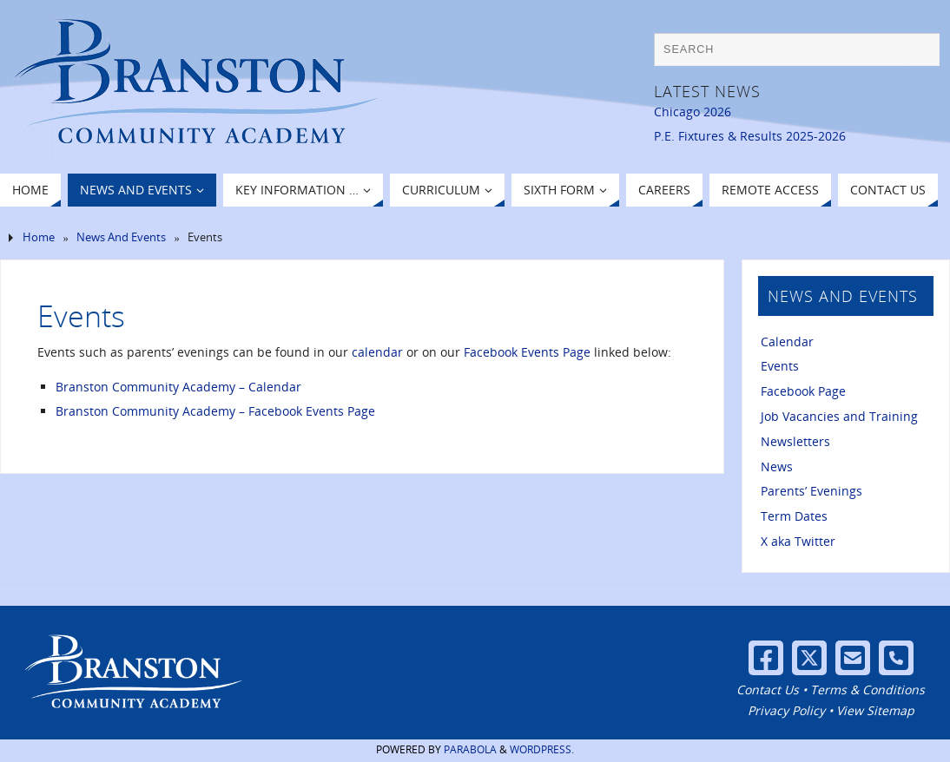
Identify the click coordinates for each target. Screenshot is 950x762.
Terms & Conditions (867, 689)
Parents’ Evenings (811, 491)
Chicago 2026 (692, 111)
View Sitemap (875, 710)
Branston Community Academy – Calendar (178, 386)
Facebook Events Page (527, 352)
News (777, 466)
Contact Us (767, 689)
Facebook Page (803, 391)
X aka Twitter (798, 541)
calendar (377, 352)
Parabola (470, 749)
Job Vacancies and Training (839, 416)
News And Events (121, 237)
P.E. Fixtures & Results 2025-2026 (750, 136)
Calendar (787, 341)
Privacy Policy (786, 710)
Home (39, 237)
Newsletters (795, 441)
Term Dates (794, 516)
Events (780, 366)
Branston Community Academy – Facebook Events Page (215, 411)
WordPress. (542, 749)
